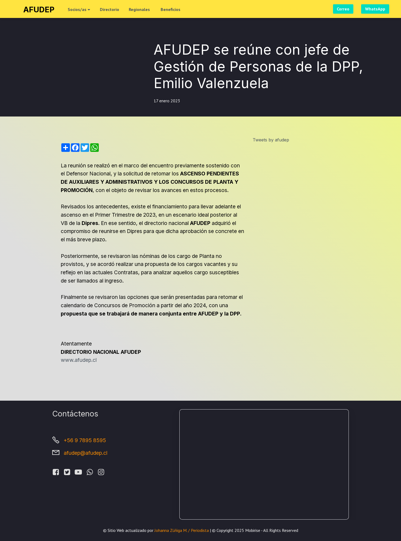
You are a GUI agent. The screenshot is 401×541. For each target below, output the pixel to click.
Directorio (109, 9)
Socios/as (77, 9)
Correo (343, 9)
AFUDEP (38, 9)
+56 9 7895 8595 (85, 440)
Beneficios (170, 9)
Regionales (140, 9)
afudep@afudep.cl (85, 453)
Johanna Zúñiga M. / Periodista (181, 530)
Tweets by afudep (271, 139)
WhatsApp (375, 9)
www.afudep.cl (79, 360)
